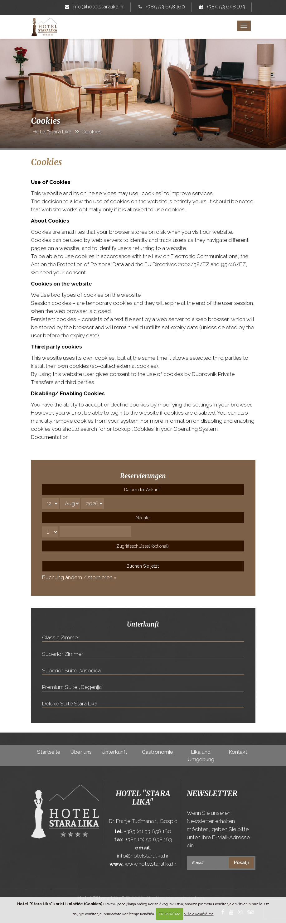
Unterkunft (114, 752)
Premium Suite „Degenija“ (72, 687)
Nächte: (143, 517)
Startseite (49, 752)
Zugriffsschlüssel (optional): (143, 546)
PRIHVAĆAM (169, 914)
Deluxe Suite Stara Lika (69, 703)
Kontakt (238, 752)
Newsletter (212, 793)
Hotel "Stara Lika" (143, 797)
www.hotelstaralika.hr (151, 864)
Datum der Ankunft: (143, 489)
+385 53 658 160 (160, 7)
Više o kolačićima (199, 914)
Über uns (81, 752)
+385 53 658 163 (220, 7)
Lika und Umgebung (200, 755)
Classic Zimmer (61, 637)
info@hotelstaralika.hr (93, 7)
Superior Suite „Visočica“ (72, 670)
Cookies (46, 162)
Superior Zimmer (62, 654)
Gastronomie (157, 752)
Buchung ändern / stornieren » (79, 577)
